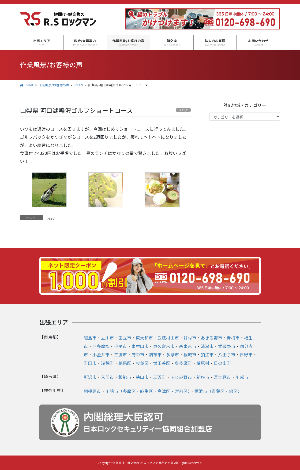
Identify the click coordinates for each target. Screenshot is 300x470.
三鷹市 (120, 354)
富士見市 (222, 377)
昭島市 (90, 338)
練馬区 (124, 363)
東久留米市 (164, 346)
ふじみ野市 (181, 377)
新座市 (203, 377)
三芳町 (159, 377)
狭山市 (142, 377)
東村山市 (140, 346)
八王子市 (226, 354)
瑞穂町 (107, 363)
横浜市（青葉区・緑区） (218, 391)
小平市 (120, 346)
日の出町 (222, 363)
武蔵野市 (226, 346)
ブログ (50, 219)
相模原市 (92, 391)
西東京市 (187, 346)
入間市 (107, 377)
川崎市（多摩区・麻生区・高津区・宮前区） (147, 391)
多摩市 (172, 354)
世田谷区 (161, 363)
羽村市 (189, 338)
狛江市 (207, 354)
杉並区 (142, 363)
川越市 (241, 377)
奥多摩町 (183, 363)
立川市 (107, 338)
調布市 (155, 354)
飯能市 (124, 377)
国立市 (124, 338)
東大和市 (144, 338)
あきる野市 (211, 338)
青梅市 (233, 338)
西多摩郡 (101, 346)
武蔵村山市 (168, 338)
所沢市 (90, 377)
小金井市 (101, 354)
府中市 (137, 354)
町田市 (90, 363)
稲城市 (189, 354)
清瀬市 (207, 346)
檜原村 (203, 363)
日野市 (246, 354)
